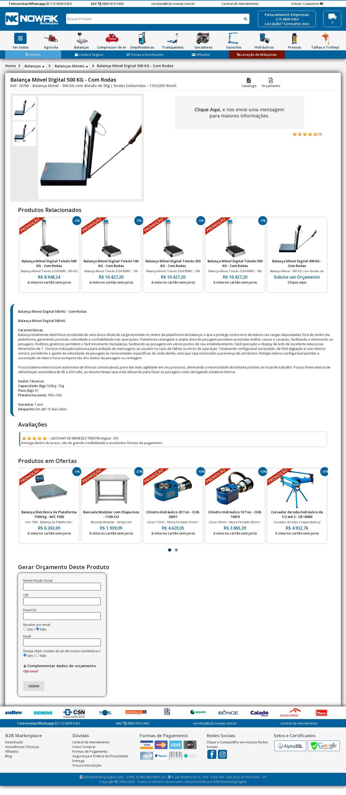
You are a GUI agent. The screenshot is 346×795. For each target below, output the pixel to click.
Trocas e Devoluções (145, 54)
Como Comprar (84, 746)
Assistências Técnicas (22, 746)
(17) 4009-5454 (59, 3)
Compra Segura (89, 54)
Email (27, 636)
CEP (26, 595)
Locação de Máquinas (257, 54)
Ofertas (33, 54)
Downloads (14, 742)
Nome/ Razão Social (37, 580)
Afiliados (201, 54)
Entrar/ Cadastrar (306, 3)
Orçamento (271, 83)
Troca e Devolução (86, 765)
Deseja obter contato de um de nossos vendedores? (61, 651)
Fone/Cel (29, 610)
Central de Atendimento (240, 3)
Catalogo (248, 83)
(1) (319, 134)
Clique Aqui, (207, 109)
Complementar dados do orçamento (59, 668)
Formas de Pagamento (90, 751)
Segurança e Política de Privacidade (100, 756)
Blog (8, 756)
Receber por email (36, 625)
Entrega (78, 760)
